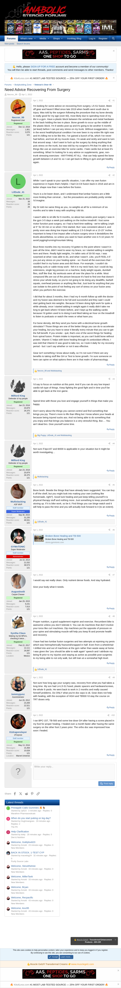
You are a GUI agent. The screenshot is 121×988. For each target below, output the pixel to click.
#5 (113, 485)
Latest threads (14, 802)
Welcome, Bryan (19, 887)
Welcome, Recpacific (22, 897)
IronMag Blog (74, 38)
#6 (113, 530)
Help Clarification (20, 831)
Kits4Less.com (21, 78)
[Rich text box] (74, 772)
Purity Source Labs (19, 861)
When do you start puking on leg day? (31, 818)
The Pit (14, 827)
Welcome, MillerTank (22, 876)
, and (54, 435)
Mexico (27, 656)
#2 (113, 175)
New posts (9, 43)
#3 (113, 379)
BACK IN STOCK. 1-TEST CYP (27, 852)
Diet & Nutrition (18, 837)
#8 (113, 616)
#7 (113, 575)
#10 (113, 715)
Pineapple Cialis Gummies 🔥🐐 (28, 807)
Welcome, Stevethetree (23, 866)
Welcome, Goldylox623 (23, 842)
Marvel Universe (23, 756)
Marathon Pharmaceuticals (23, 813)
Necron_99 (12, 94)
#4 (113, 443)
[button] (35, 38)
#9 (113, 677)
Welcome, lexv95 (20, 908)
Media (43, 38)
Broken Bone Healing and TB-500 (63, 535)
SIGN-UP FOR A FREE (43, 66)
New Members (17, 848)
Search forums (23, 43)
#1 (113, 100)
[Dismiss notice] (113, 51)
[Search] (113, 38)
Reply (112, 167)
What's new (26, 38)
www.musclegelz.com (82, 964)
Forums (11, 38)
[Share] (109, 100)
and (49, 371)
